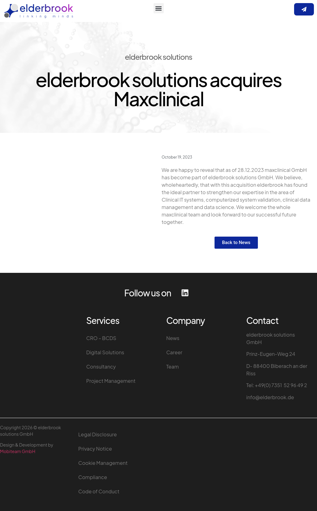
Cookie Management (103, 463)
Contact (262, 320)
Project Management (111, 381)
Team (172, 366)
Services (102, 320)
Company (185, 320)
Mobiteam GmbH (17, 451)
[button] (159, 8)
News (173, 338)
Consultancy (101, 366)
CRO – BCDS (101, 338)
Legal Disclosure (97, 434)
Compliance (92, 477)
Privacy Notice (95, 448)
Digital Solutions (105, 352)
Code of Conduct (98, 491)
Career (174, 352)
